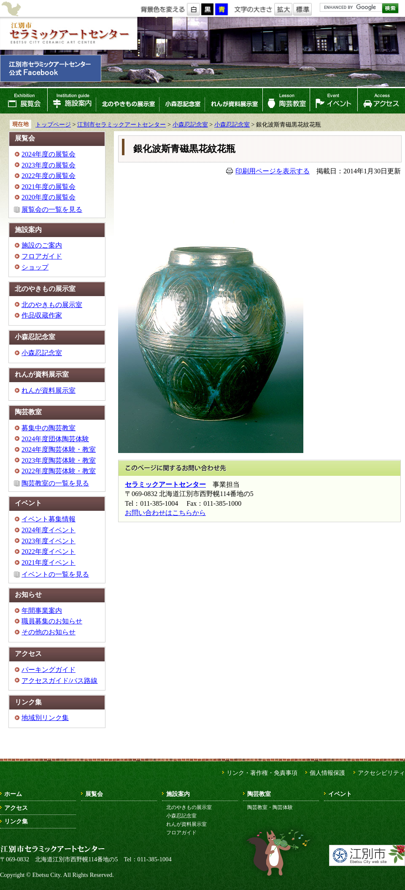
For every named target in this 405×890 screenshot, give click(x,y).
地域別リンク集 (45, 717)
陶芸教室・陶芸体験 (270, 807)
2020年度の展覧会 (49, 197)
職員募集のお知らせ (52, 621)
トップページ (53, 124)
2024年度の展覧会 (49, 154)
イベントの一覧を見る (55, 574)
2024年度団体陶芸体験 (55, 438)
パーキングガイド (49, 669)
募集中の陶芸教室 (49, 428)
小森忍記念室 (182, 100)
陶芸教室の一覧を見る (55, 483)
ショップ (35, 267)
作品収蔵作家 (42, 315)
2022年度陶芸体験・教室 (59, 471)
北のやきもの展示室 (127, 100)
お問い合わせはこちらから (165, 512)
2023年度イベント (49, 541)
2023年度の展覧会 (49, 165)
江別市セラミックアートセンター (68, 33)
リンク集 (16, 821)
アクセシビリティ (381, 772)
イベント (333, 100)
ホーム (13, 793)
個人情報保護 (327, 772)
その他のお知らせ (49, 632)
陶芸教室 (286, 100)
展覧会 (23, 100)
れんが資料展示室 (234, 100)
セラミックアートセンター (165, 484)
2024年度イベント (49, 530)
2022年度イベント (49, 551)
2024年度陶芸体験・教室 (59, 449)
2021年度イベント (49, 562)
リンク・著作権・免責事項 (262, 772)
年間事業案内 (42, 610)
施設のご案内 (42, 245)
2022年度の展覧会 (49, 175)
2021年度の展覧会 (49, 186)
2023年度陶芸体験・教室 (59, 460)
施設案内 (71, 100)
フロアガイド (42, 256)
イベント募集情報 (49, 519)
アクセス (381, 100)
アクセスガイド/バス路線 (59, 680)
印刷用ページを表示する (272, 171)
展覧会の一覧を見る (52, 209)
